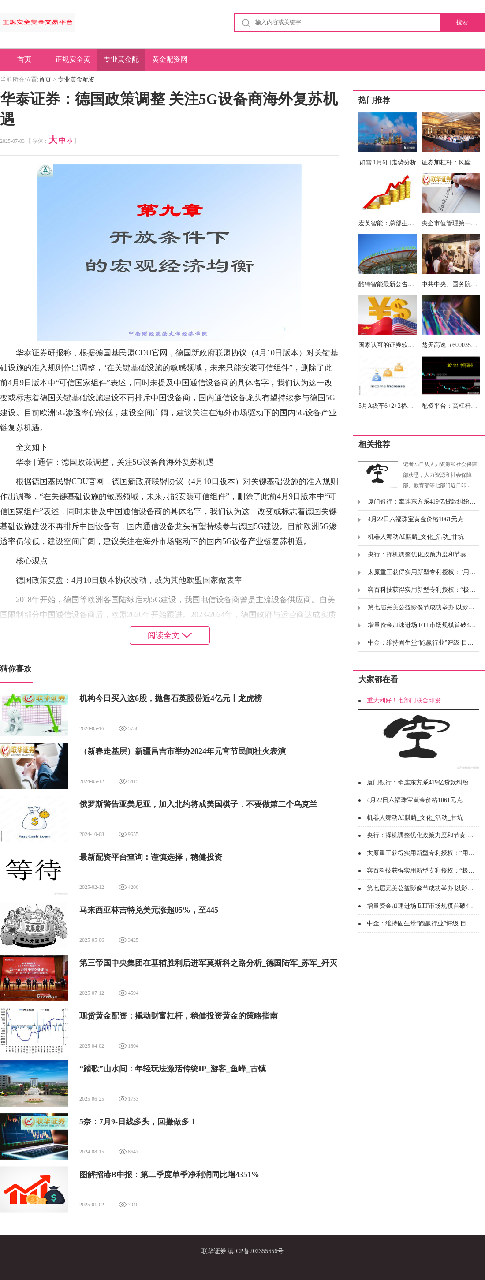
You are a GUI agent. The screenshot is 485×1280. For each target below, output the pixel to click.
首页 (24, 59)
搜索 (462, 22)
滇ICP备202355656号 (256, 1251)
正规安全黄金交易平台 (72, 63)
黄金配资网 (169, 59)
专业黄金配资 (121, 63)
